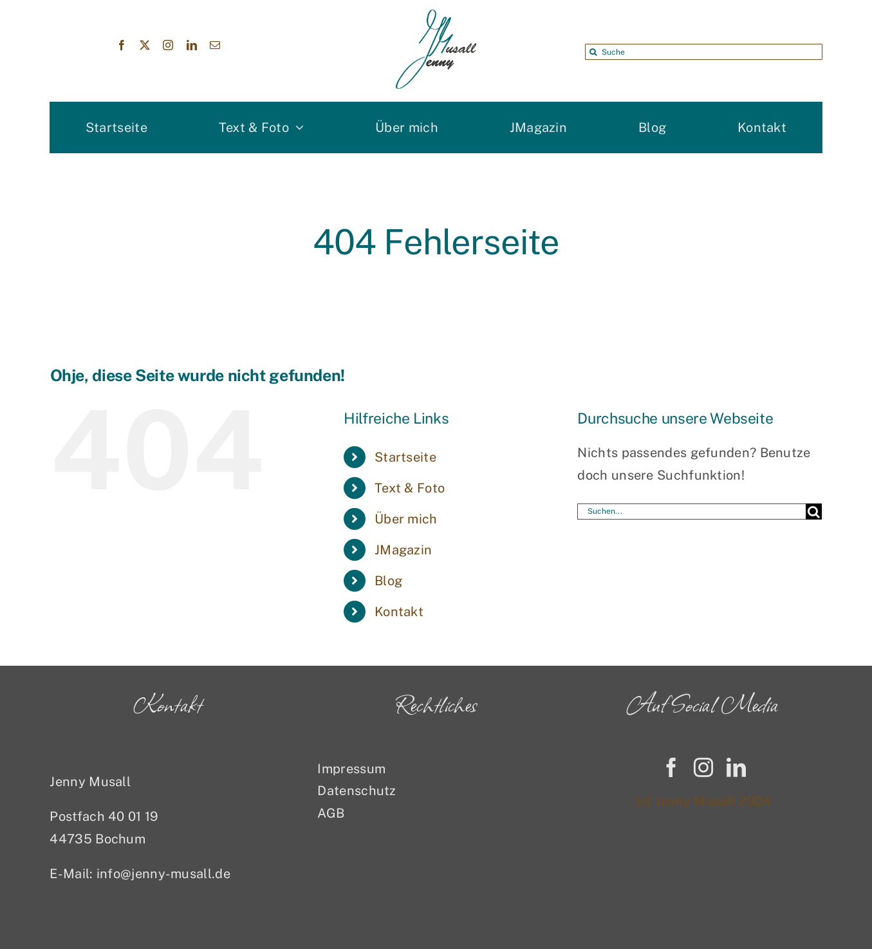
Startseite (405, 457)
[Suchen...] (691, 511)
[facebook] (121, 45)
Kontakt (399, 611)
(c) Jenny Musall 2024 (703, 801)
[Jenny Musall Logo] (436, 16)
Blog (388, 580)
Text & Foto (410, 488)
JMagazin (403, 550)
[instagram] (168, 45)
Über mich (406, 519)
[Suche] (703, 52)
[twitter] (145, 45)
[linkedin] (192, 45)
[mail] (215, 45)
